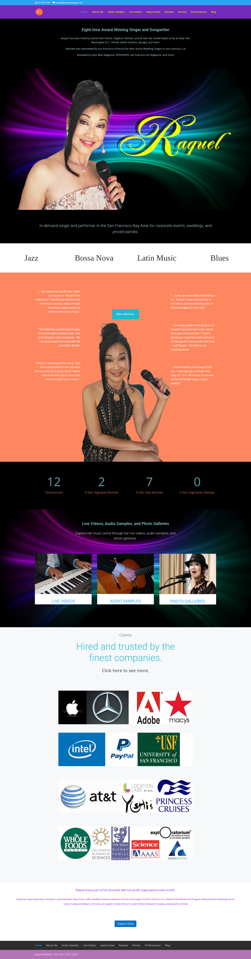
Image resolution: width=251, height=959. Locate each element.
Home (84, 12)
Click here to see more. (125, 670)
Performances (199, 12)
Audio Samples (116, 12)
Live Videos (135, 12)
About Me (97, 12)
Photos (182, 12)
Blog (213, 12)
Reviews (169, 12)
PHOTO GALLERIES (187, 601)
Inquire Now (153, 12)
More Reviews (125, 314)
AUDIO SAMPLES (125, 601)
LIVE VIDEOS (63, 601)
